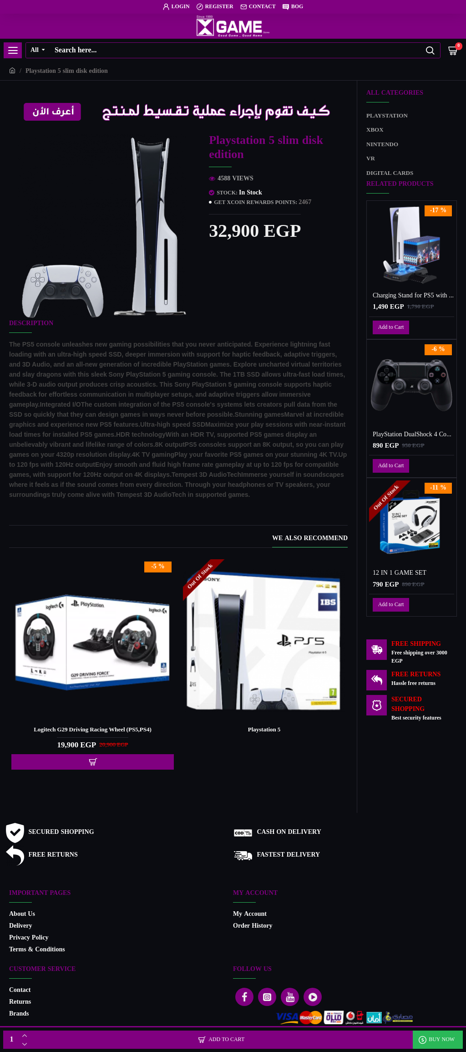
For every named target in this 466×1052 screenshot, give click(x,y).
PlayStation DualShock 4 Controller (413, 435)
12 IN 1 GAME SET (399, 573)
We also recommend (310, 539)
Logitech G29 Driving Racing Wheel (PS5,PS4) (93, 730)
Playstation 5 (264, 730)
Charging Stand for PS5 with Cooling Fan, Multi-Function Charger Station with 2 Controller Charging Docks (413, 296)
